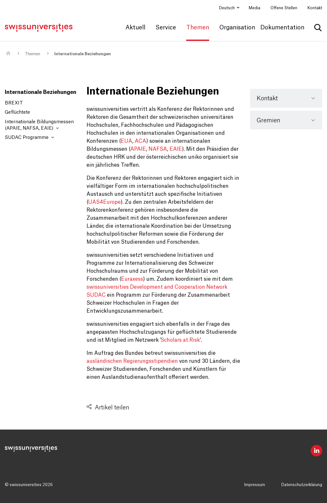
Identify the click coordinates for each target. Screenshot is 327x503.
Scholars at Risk (180, 340)
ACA (140, 141)
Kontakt (315, 8)
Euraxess (132, 279)
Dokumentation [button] (282, 27)
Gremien (268, 120)
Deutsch (227, 8)
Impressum (254, 485)
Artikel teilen (112, 407)
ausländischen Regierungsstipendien (132, 361)
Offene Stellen (283, 8)
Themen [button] (197, 27)
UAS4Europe (104, 202)
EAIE (176, 149)
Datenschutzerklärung (301, 485)
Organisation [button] (237, 27)
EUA (126, 141)
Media (254, 8)
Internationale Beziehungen (82, 54)
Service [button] (166, 27)
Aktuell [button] (135, 27)
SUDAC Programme (29, 137)
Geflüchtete (17, 112)
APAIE (138, 149)
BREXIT (14, 103)
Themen (32, 54)
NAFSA (157, 149)
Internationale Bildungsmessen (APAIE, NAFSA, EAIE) (39, 125)
